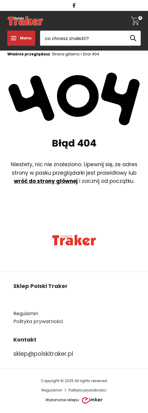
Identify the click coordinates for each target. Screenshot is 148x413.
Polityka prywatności (87, 390)
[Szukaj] (133, 38)
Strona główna (65, 54)
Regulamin (25, 313)
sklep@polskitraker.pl (43, 354)
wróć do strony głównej (46, 181)
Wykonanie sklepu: (74, 400)
